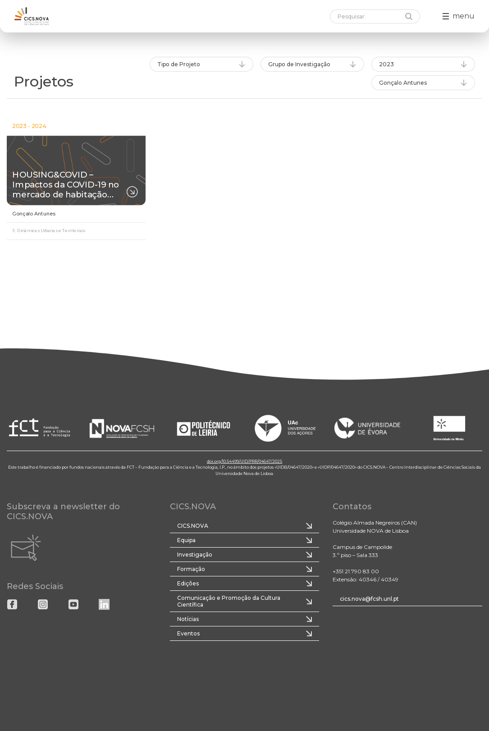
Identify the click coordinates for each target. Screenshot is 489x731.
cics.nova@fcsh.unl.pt (369, 598)
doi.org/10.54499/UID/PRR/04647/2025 (244, 460)
